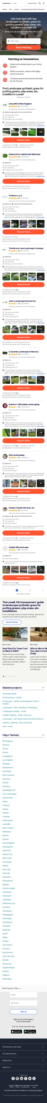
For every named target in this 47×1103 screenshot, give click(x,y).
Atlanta (6, 813)
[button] (6, 132)
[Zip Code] (24, 41)
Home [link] (5, 9)
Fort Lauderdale (9, 794)
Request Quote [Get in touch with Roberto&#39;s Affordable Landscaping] (23, 441)
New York (7, 869)
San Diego (7, 771)
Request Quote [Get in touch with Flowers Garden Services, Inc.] (23, 533)
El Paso (6, 941)
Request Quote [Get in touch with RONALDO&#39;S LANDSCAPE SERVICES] (23, 181)
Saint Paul (7, 851)
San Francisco (8, 775)
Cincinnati (7, 892)
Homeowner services (23, 1047)
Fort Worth (7, 945)
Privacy (11, 1086)
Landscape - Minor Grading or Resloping (20, 708)
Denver (6, 783)
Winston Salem (9, 888)
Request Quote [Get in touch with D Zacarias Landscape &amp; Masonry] (23, 388)
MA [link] (10, 9)
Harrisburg (7, 911)
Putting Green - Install (12, 697)
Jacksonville (8, 798)
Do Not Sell (25, 1086)
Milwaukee (7, 979)
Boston (6, 835)
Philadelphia (8, 915)
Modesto (6, 764)
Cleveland (7, 896)
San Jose (6, 779)
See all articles (12, 622)
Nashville (6, 930)
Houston (6, 949)
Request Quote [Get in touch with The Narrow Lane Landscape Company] (23, 284)
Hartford (6, 786)
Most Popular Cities (11, 988)
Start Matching (23, 47)
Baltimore (7, 832)
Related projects (23, 687)
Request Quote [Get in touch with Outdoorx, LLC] (23, 232)
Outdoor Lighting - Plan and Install (17, 723)
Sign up (23, 1012)
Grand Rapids (8, 843)
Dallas (5, 937)
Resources (23, 1060)
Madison (6, 975)
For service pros (23, 1054)
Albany (5, 866)
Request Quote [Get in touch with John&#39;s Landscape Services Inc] (23, 337)
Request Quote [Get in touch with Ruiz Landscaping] (23, 491)
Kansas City (7, 854)
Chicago (6, 817)
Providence (7, 922)
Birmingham (8, 741)
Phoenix (6, 745)
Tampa (5, 809)
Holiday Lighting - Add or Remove (17, 715)
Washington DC (9, 790)
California (18, 1086)
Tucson (5, 749)
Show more (40, 125)
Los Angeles (8, 760)
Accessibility (34, 1086)
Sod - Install (7, 726)
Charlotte (7, 877)
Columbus (7, 900)
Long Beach (8, 756)
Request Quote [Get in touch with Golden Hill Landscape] (23, 578)
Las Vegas (7, 862)
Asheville (6, 873)
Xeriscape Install (9, 694)
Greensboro (8, 881)
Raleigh (6, 884)
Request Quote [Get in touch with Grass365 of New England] (23, 140)
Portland (6, 907)
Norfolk (6, 960)
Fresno (5, 752)
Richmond (7, 964)
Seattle (6, 971)
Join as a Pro (32, 3)
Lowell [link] (16, 9)
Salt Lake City (8, 956)
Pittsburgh (7, 918)
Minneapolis (8, 847)
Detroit (6, 839)
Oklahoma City (9, 903)
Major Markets (23, 735)
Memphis (6, 926)
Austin (5, 934)
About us (23, 1067)
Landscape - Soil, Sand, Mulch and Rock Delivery (23, 719)
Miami (5, 801)
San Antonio (8, 952)
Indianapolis (8, 820)
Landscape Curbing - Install (14, 711)
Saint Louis (7, 858)
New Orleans (8, 828)
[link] (23, 106)
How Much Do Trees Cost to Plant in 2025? (15, 649)
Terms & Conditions (36, 1090)
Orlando (6, 805)
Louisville (6, 824)
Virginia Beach (9, 968)
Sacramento (8, 767)
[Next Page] (43, 590)
